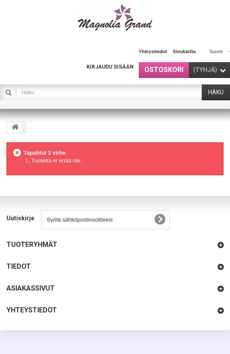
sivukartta (184, 51)
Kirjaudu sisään (110, 67)
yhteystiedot (153, 51)
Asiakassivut (30, 288)
